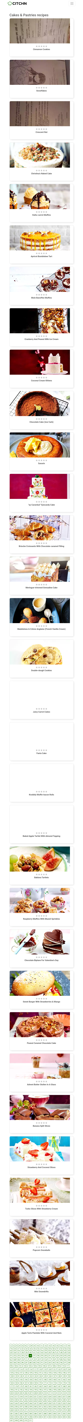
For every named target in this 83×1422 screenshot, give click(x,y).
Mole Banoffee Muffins (41, 298)
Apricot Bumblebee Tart (41, 256)
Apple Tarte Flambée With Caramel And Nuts (41, 1333)
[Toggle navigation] (71, 3)
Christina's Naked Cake (41, 173)
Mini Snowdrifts (41, 1291)
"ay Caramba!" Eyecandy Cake (41, 505)
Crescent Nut (41, 132)
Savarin (41, 463)
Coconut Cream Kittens (41, 380)
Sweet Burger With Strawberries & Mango (41, 1002)
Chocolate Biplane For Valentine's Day (41, 960)
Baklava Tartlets (41, 877)
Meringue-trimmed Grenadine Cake (41, 587)
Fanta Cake (41, 753)
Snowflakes (41, 91)
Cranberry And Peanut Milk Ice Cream (41, 339)
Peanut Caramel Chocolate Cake (41, 1043)
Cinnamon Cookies (41, 49)
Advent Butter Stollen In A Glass (41, 1084)
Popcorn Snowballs (41, 1250)
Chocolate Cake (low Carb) (41, 422)
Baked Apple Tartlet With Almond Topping (41, 836)
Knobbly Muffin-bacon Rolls (41, 795)
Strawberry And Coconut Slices (41, 1167)
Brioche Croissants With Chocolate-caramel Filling (41, 546)
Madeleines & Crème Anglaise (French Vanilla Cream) (41, 629)
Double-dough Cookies (41, 670)
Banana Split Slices (41, 1126)
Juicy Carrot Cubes (41, 712)
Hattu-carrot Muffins (41, 215)
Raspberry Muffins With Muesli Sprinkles (41, 919)
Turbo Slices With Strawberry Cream (41, 1209)
